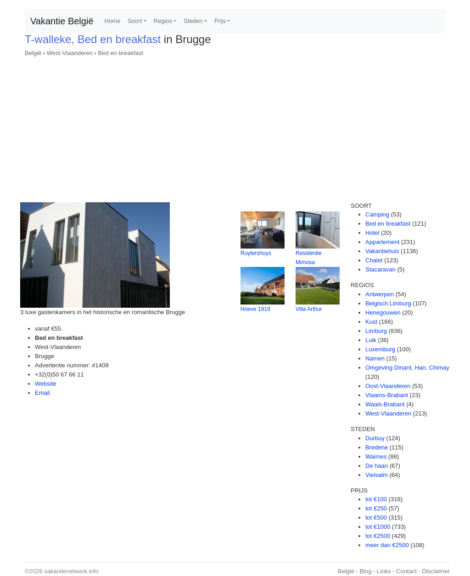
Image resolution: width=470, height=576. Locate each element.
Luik (370, 340)
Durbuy (375, 438)
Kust (371, 321)
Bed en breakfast (120, 53)
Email (42, 392)
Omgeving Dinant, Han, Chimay (407, 367)
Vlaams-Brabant (386, 395)
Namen (375, 358)
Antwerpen (379, 294)
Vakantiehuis (382, 251)
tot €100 (376, 499)
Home (113, 20)
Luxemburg (380, 349)
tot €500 (376, 517)
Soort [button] (135, 20)
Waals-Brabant (385, 404)
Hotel (372, 232)
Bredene (376, 447)
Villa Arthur (309, 309)
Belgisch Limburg (388, 303)
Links (384, 571)
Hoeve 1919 (255, 309)
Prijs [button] (220, 20)
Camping (377, 214)
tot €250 (376, 508)
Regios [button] (163, 20)
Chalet (374, 260)
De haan (376, 465)
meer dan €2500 (387, 545)
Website (45, 383)
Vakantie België (62, 21)
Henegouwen (383, 312)
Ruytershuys (256, 253)
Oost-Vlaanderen (387, 385)
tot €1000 (377, 526)
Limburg (376, 330)
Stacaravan (380, 269)
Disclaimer (436, 571)
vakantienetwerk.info (71, 571)
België (33, 53)
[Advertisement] (235, 126)
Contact (406, 571)
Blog (365, 571)
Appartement (382, 241)
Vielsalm (376, 474)
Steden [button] (193, 20)
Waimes (375, 456)
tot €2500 (377, 535)
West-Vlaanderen (70, 53)
